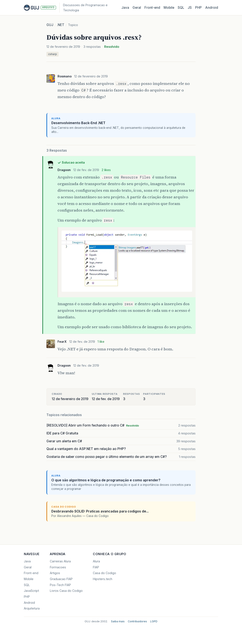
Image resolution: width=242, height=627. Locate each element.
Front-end (31, 573)
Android (211, 8)
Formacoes (58, 567)
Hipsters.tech (102, 579)
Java (125, 8)
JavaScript (31, 590)
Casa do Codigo (104, 573)
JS (190, 8)
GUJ (49, 25)
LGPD (153, 621)
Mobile (169, 8)
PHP (198, 8)
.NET (60, 25)
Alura (96, 561)
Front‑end (152, 8)
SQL (181, 8)
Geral (137, 8)
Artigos (55, 573)
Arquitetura (32, 608)
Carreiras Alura (60, 561)
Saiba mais (118, 621)
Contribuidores (137, 621)
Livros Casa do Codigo (66, 590)
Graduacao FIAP (61, 579)
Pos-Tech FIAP (60, 585)
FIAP (96, 567)
